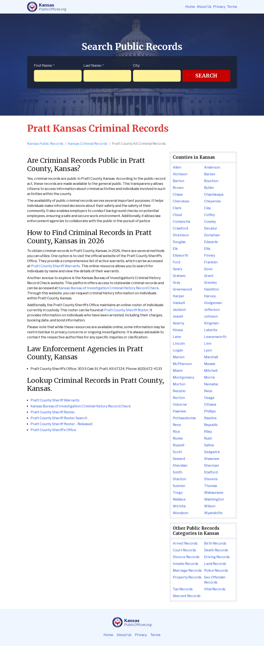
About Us (204, 7)
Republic (211, 425)
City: (136, 66)
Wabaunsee (213, 493)
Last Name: (93, 66)
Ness (208, 391)
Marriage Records (187, 571)
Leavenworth (215, 337)
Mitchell (210, 371)
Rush (208, 438)
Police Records (216, 571)
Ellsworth (180, 255)
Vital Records (214, 589)
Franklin (210, 262)
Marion (178, 357)
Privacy (219, 7)
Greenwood (182, 289)
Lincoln (179, 344)
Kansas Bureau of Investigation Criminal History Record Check (108, 288)
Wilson (209, 506)
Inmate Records (185, 564)
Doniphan (212, 235)
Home (190, 7)
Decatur (210, 228)
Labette (210, 330)
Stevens (211, 479)
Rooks (178, 438)
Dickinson (181, 235)
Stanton (179, 479)
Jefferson (212, 310)
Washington (214, 499)
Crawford (180, 228)
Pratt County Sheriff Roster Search (58, 418)
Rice (176, 432)
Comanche (181, 222)
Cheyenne (212, 201)
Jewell (178, 316)
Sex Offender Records (215, 579)
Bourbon (211, 181)
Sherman (211, 465)
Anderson (212, 167)
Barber (210, 174)
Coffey (209, 215)
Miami (177, 371)
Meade (209, 364)
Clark (177, 208)
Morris (209, 377)
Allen (177, 167)
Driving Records (217, 557)
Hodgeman (213, 303)
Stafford (211, 472)
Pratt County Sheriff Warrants (55, 266)
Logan (178, 350)
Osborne (180, 405)
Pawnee (179, 411)
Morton (179, 384)
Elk (175, 249)
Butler (209, 188)
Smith (177, 472)
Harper (178, 296)
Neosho (179, 391)
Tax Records (183, 589)
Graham (179, 276)
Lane (177, 337)
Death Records (216, 550)
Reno (177, 425)
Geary (177, 269)
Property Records (187, 577)
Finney (209, 255)
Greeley (210, 283)
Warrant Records (186, 596)
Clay (207, 208)
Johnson (211, 316)
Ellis (207, 249)
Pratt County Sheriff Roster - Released (61, 424)
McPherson (182, 364)
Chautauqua (213, 194)
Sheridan (180, 465)
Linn (207, 344)
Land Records (215, 564)
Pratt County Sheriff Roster (126, 310)
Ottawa (210, 405)
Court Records (184, 550)
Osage (209, 398)
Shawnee (211, 459)
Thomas (210, 486)
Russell (178, 445)
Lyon (208, 350)
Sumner (179, 486)
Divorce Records (186, 557)
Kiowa (178, 330)
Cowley (210, 222)
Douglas (179, 242)
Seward (179, 459)
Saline (209, 445)
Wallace (179, 499)
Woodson (180, 513)
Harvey (210, 296)
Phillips (210, 411)
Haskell (179, 303)
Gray (176, 283)
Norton (179, 398)
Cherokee (181, 201)
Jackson (179, 310)
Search (206, 75)
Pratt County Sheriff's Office (53, 430)
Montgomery (183, 377)
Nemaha (211, 384)
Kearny (178, 323)
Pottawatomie (184, 418)
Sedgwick (212, 452)
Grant (208, 276)
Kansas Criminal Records (87, 144)
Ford (176, 262)
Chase (178, 194)
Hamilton (211, 289)
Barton (178, 181)
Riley (208, 432)
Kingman (211, 323)
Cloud (177, 215)
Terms (232, 7)
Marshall (211, 357)
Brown (178, 188)
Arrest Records (185, 543)
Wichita (179, 506)
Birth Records (215, 543)
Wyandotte (213, 513)
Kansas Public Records (45, 144)
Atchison (180, 174)
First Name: (44, 66)
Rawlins (210, 418)
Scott (177, 452)
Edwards (211, 242)
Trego (178, 493)
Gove (208, 269)
